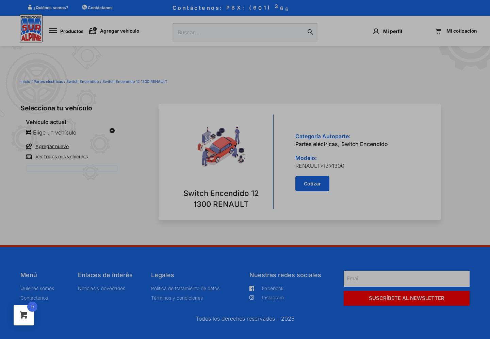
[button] (312, 184)
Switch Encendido (82, 81)
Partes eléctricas (48, 81)
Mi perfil (392, 31)
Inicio (25, 81)
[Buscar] (310, 32)
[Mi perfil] (376, 31)
